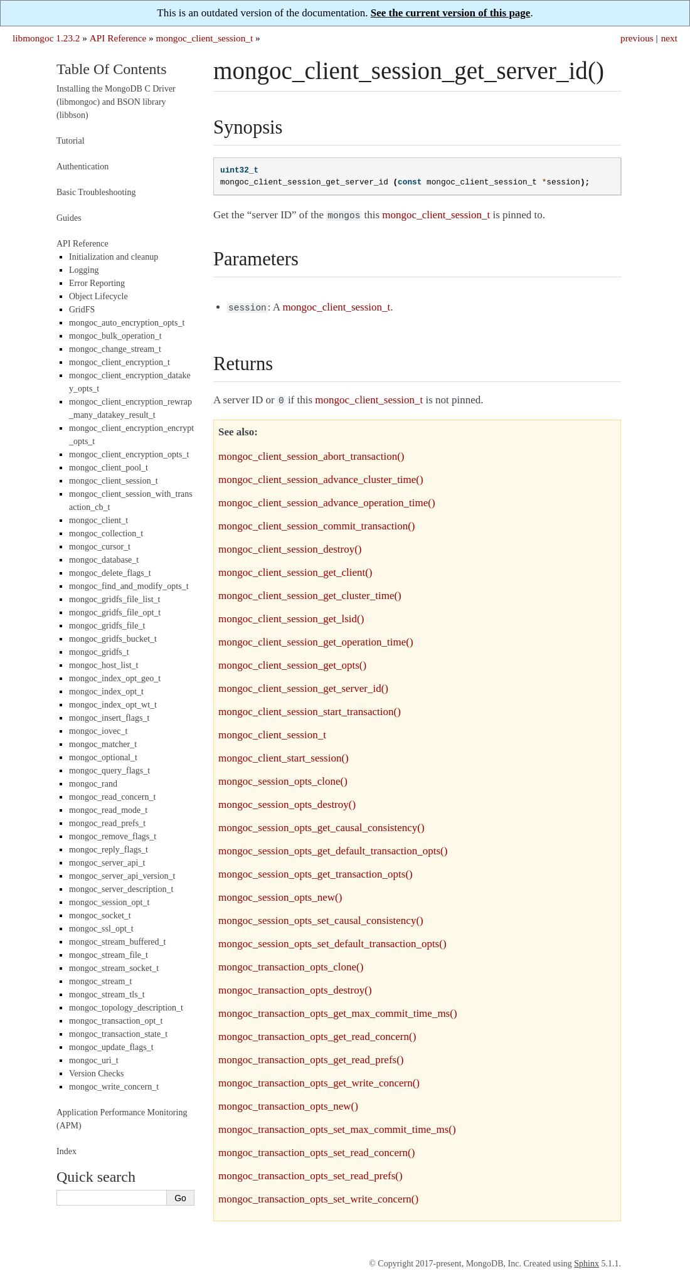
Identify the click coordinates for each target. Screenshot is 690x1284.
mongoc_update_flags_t (111, 1047)
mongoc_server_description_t (121, 889)
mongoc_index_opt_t (106, 691)
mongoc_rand (93, 783)
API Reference (118, 38)
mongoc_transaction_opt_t (115, 1021)
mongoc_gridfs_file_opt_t (115, 612)
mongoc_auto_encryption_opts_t (126, 322)
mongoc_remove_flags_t (112, 836)
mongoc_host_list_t (103, 665)
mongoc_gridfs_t (99, 652)
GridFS (82, 309)
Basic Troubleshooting (95, 192)
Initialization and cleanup (113, 257)
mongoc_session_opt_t (109, 902)
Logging (83, 270)
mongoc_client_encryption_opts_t (129, 454)
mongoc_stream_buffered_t (117, 942)
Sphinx (586, 1260)
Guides (69, 218)
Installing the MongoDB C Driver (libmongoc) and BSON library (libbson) (116, 102)
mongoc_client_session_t (204, 38)
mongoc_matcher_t (103, 744)
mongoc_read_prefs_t (107, 823)
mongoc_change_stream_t (115, 349)
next (669, 38)
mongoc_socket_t (100, 915)
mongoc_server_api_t (107, 862)
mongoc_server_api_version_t (122, 876)
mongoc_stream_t (100, 981)
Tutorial (70, 141)
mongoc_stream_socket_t (114, 968)
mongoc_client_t (98, 520)
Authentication (82, 166)
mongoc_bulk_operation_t (115, 336)
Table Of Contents (111, 69)
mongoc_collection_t (106, 533)
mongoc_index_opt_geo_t (115, 678)
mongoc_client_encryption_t (119, 362)
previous (637, 38)
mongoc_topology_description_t (126, 1007)
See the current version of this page (451, 13)
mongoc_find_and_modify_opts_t (129, 586)
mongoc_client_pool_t (108, 467)
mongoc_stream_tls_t (107, 994)
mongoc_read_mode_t (108, 810)
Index (66, 1151)
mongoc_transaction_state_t (118, 1034)
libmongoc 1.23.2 (46, 38)
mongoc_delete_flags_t (110, 573)
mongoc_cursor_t (99, 546)
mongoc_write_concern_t (114, 1086)
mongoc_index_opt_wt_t (113, 704)
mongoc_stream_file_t (108, 955)
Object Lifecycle (98, 296)
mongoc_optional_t (103, 757)
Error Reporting (97, 283)
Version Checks (96, 1073)
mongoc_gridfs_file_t (107, 625)
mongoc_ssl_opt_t (101, 928)
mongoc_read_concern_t (112, 797)
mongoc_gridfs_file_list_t (114, 599)
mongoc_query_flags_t (109, 770)
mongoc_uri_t (94, 1060)
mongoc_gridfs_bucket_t (113, 639)
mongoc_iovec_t (98, 731)
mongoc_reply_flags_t (108, 849)
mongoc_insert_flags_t (109, 718)
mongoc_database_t (104, 560)
